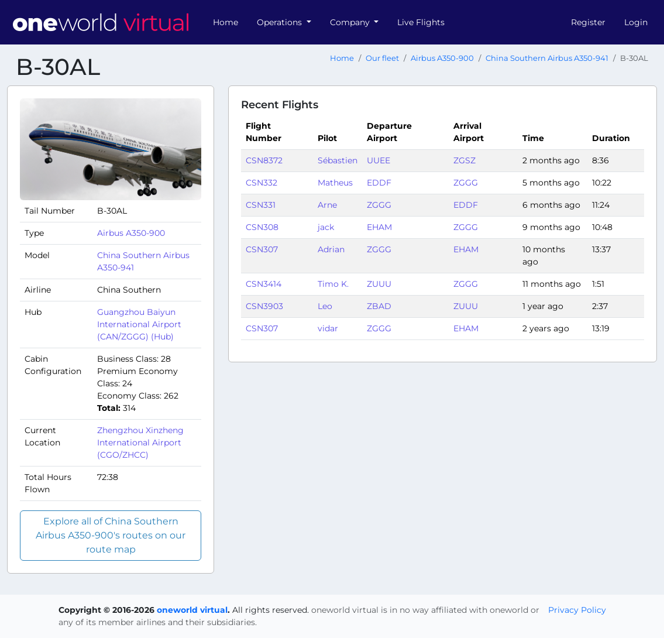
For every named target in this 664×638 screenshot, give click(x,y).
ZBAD (379, 306)
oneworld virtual (192, 610)
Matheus (335, 182)
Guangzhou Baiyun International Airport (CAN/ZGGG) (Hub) (139, 324)
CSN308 (262, 227)
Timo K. (333, 284)
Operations (280, 22)
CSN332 (261, 182)
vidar (328, 328)
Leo (325, 306)
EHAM (379, 227)
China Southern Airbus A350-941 (547, 58)
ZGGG (465, 182)
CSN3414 (263, 284)
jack (326, 227)
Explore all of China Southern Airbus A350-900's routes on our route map (110, 535)
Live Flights (421, 22)
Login (636, 22)
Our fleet (382, 58)
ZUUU (379, 284)
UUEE (378, 160)
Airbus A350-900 (442, 58)
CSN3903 (264, 306)
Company (351, 22)
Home (225, 22)
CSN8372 (264, 160)
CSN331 (261, 205)
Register (588, 22)
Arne (327, 205)
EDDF (379, 182)
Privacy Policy (577, 610)
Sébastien (337, 160)
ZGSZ (464, 160)
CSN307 (262, 249)
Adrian (331, 249)
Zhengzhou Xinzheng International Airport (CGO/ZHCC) (140, 442)
